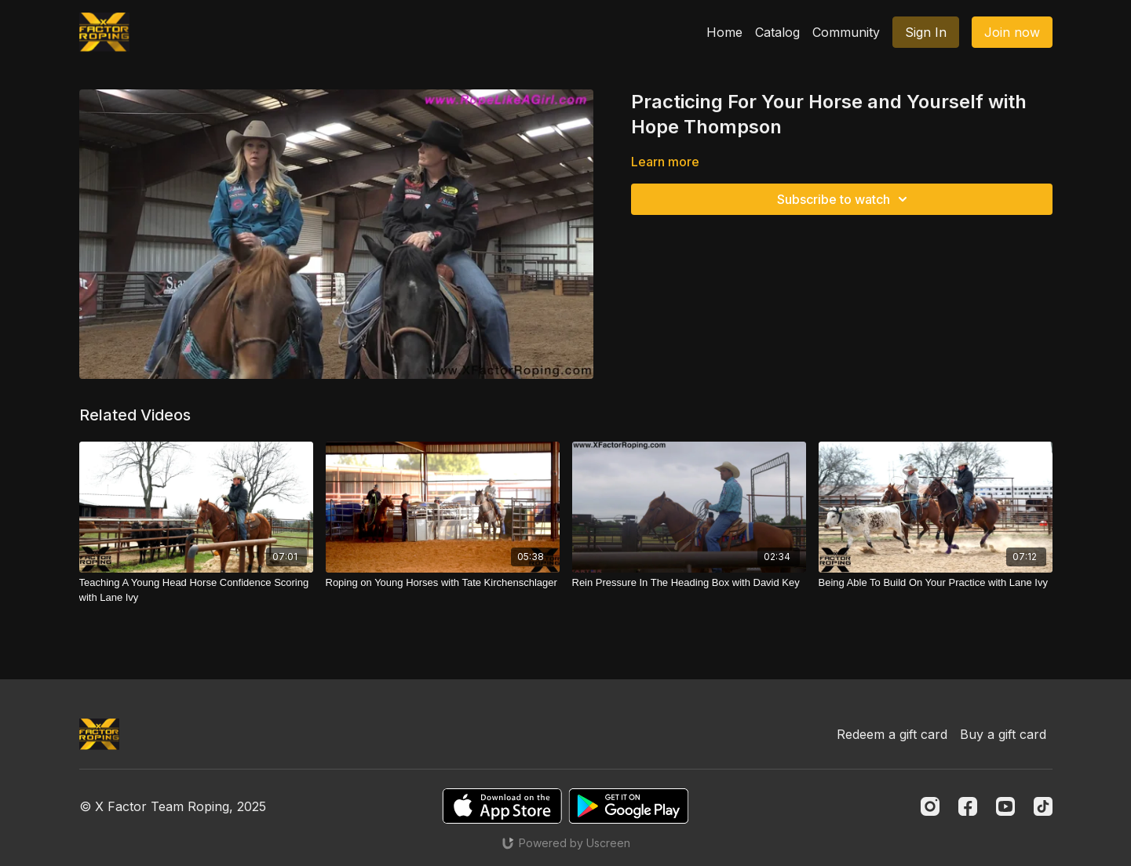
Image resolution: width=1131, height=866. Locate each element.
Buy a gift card (1003, 734)
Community (846, 32)
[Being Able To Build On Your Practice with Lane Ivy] (936, 583)
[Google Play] (628, 806)
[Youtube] (1005, 806)
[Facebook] (967, 806)
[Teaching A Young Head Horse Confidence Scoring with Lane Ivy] (196, 590)
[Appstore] (502, 806)
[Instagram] (930, 806)
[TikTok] (1043, 806)
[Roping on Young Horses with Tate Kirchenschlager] (443, 583)
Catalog (777, 32)
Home (724, 32)
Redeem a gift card (892, 734)
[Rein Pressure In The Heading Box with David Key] (689, 583)
